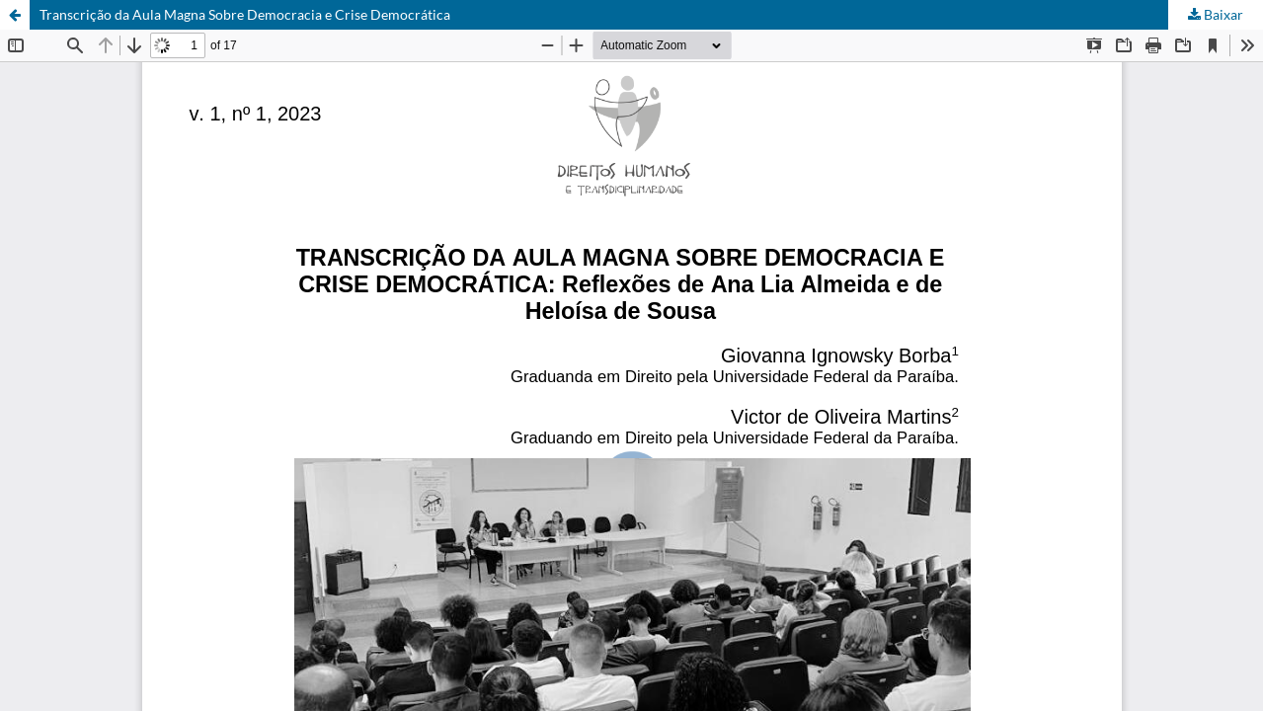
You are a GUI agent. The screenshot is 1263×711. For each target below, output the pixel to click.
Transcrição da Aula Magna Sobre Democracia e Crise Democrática (244, 14)
